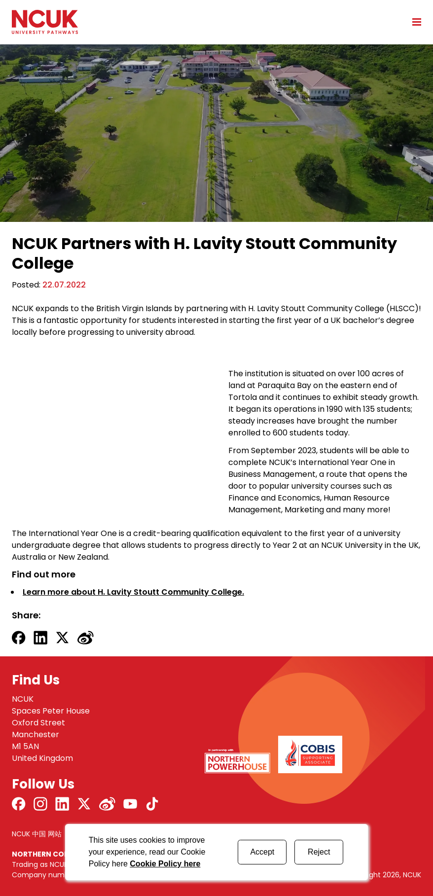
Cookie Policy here (165, 864)
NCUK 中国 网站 (37, 834)
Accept (262, 852)
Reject (319, 852)
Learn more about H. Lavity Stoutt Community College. (133, 592)
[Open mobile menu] (413, 22)
